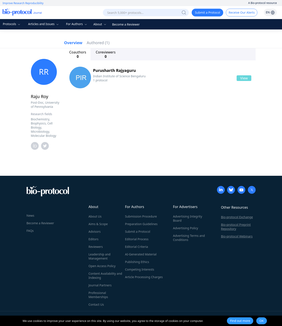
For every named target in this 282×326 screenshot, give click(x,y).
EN (270, 12)
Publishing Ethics (137, 262)
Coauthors (77, 54)
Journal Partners (100, 285)
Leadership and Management (100, 256)
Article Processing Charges (144, 277)
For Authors (77, 24)
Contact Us (96, 304)
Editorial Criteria (136, 247)
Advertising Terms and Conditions (189, 238)
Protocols (12, 24)
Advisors (95, 231)
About (100, 24)
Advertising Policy (185, 228)
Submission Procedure (141, 216)
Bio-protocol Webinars (237, 236)
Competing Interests (139, 269)
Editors (94, 239)
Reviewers (96, 247)
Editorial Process (137, 239)
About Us (95, 216)
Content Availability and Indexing (105, 275)
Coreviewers (106, 54)
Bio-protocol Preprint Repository (236, 227)
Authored (98, 42)
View (244, 78)
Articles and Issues (44, 24)
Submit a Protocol (207, 12)
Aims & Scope (98, 224)
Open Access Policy (102, 266)
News (30, 215)
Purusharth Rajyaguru (114, 70)
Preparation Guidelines (141, 224)
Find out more (240, 321)
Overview (73, 42)
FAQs (30, 231)
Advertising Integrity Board (187, 218)
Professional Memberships (98, 295)
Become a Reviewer (126, 24)
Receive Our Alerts (242, 12)
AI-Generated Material (141, 254)
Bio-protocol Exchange (237, 217)
